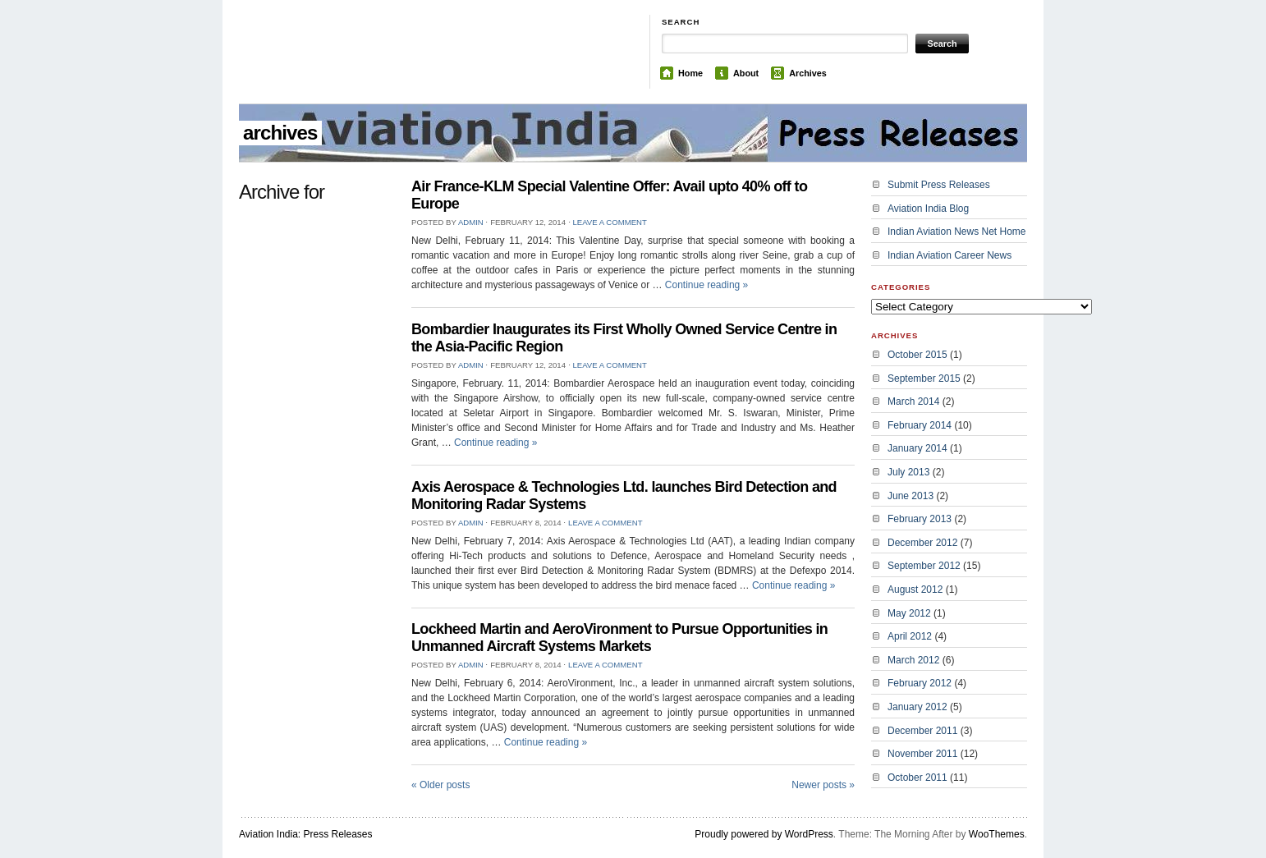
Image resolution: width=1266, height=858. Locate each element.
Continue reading (706, 285)
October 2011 (917, 777)
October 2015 (917, 354)
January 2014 (917, 448)
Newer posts (823, 785)
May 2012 (909, 613)
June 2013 (910, 496)
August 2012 (915, 589)
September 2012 (924, 565)
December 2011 (922, 730)
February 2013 (920, 519)
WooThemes (997, 834)
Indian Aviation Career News (949, 255)
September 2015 (924, 378)
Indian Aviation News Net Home (957, 231)
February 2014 (920, 425)
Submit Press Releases (939, 184)
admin (471, 222)
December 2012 (922, 542)
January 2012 (917, 707)
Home (690, 73)
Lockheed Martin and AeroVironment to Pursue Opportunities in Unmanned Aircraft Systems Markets (619, 637)
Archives (808, 73)
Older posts (440, 785)
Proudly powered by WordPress (764, 834)
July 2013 (908, 472)
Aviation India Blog (928, 208)
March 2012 (913, 660)
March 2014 (913, 401)
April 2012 (910, 636)
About (746, 73)
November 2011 (922, 753)
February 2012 (920, 683)
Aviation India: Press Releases (306, 834)
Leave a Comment (609, 222)
